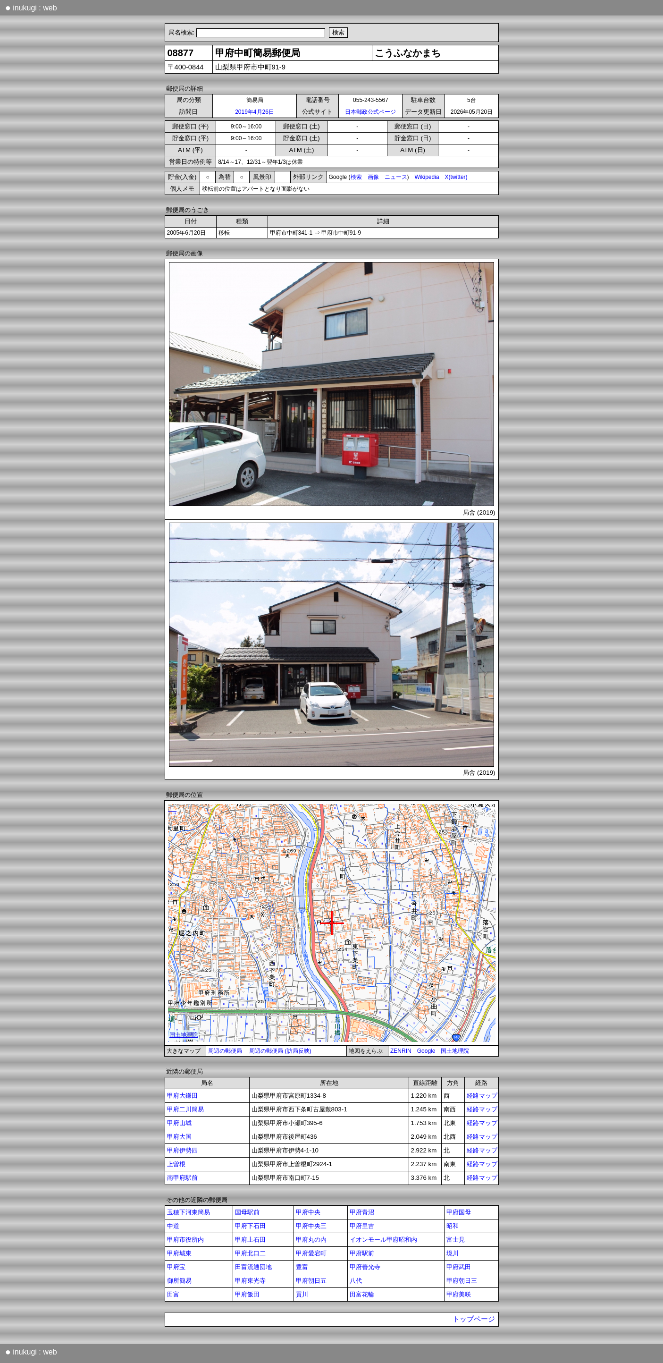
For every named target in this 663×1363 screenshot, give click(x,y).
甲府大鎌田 (182, 1095)
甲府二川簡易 (185, 1109)
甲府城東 (179, 1253)
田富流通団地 (253, 1266)
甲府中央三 (311, 1225)
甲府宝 (176, 1266)
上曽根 (176, 1164)
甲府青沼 (362, 1212)
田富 (173, 1294)
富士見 (455, 1239)
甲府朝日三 (461, 1280)
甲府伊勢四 (182, 1150)
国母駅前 (247, 1212)
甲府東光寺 (250, 1280)
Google (426, 1051)
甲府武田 (458, 1266)
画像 (373, 177)
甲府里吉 (362, 1225)
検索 (356, 177)
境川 (452, 1253)
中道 (173, 1225)
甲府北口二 (250, 1253)
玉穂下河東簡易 (188, 1212)
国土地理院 (455, 1051)
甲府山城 (179, 1122)
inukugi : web (31, 7)
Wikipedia (427, 177)
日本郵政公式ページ (370, 112)
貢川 (302, 1294)
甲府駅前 (362, 1253)
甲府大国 (179, 1136)
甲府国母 (458, 1212)
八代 (356, 1280)
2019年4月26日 (254, 112)
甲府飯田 (247, 1294)
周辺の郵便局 (225, 1051)
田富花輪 (362, 1294)
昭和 (452, 1225)
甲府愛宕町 (311, 1253)
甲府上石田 (250, 1239)
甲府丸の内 (311, 1239)
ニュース (396, 177)
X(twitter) (456, 177)
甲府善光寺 (365, 1266)
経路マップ (482, 1095)
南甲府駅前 (182, 1177)
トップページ (474, 1319)
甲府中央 (308, 1212)
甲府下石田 (250, 1225)
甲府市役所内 (185, 1239)
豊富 (302, 1266)
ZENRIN (400, 1051)
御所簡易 (179, 1280)
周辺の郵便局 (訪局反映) (280, 1051)
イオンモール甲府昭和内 (383, 1239)
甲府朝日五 (311, 1280)
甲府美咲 (458, 1294)
